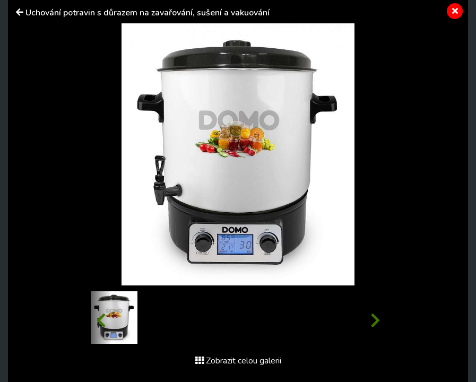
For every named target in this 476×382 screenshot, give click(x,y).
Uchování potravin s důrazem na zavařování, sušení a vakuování (147, 13)
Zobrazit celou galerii (238, 361)
